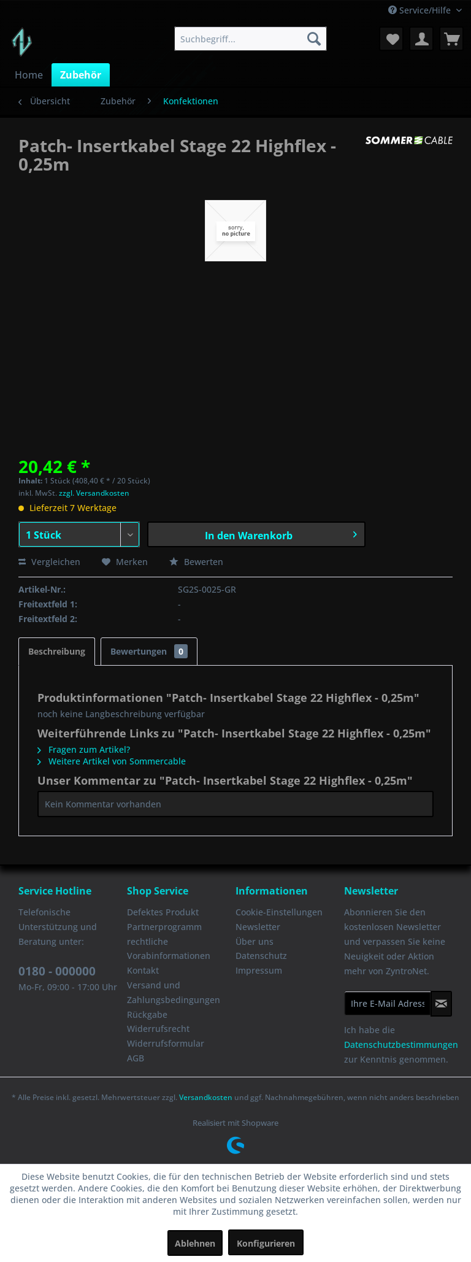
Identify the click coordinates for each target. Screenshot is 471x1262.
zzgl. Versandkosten (94, 493)
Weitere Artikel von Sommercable (111, 761)
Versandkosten (205, 1097)
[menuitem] (250, 38)
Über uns (255, 941)
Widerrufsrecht (158, 1028)
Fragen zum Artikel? (83, 749)
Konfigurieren (266, 1243)
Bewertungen (149, 651)
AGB (135, 1058)
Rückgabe (147, 1014)
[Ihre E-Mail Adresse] (387, 1003)
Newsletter (258, 927)
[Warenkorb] (451, 38)
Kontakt (143, 970)
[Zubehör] (81, 75)
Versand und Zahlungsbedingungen (173, 992)
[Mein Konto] (421, 38)
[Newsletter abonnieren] (441, 1004)
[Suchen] (314, 38)
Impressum (259, 970)
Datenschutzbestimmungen (401, 1044)
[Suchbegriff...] (250, 38)
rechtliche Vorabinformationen (168, 949)
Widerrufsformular (165, 1043)
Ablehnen (195, 1243)
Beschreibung (56, 651)
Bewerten (196, 562)
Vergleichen (49, 562)
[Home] (29, 75)
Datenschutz (261, 955)
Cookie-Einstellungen (279, 912)
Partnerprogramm (164, 927)
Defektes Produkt (163, 912)
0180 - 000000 (57, 971)
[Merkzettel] (391, 38)
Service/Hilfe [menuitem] (420, 10)
